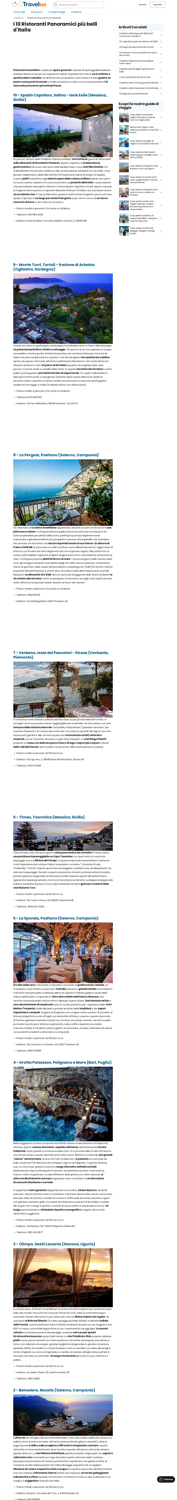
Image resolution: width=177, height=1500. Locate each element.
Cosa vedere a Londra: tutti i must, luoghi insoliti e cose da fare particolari (138, 180)
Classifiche (76, 12)
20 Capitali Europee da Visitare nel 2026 (138, 41)
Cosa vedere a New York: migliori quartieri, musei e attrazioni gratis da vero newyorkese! (136, 205)
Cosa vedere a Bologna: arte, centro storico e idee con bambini (138, 192)
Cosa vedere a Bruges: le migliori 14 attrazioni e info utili (138, 142)
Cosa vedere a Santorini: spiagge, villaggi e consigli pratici (136, 231)
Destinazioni (37, 12)
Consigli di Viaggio (56, 12)
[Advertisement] (63, 430)
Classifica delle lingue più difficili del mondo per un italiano (136, 35)
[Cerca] (55, 5)
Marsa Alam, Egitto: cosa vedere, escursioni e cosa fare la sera (139, 130)
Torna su (168, 1479)
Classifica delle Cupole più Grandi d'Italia (138, 88)
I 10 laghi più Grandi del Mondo (133, 93)
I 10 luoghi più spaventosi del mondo (136, 47)
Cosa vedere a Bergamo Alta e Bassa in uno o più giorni (138, 167)
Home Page (19, 12)
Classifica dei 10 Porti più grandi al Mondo (138, 82)
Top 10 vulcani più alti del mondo (134, 77)
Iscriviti (157, 4)
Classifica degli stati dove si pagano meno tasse (136, 62)
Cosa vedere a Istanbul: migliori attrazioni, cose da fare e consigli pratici (137, 117)
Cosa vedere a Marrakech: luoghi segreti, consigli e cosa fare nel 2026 (138, 155)
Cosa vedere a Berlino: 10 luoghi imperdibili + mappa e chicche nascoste (138, 218)
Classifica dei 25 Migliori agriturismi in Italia (136, 70)
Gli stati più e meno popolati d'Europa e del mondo (138, 54)
